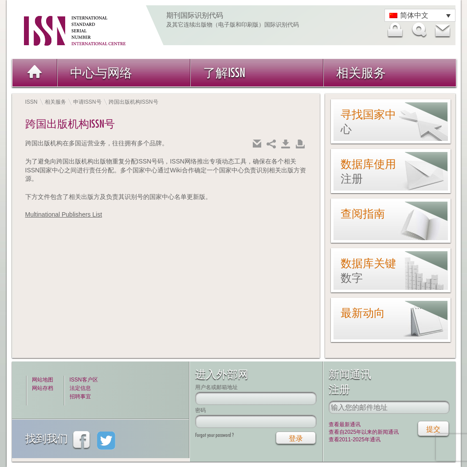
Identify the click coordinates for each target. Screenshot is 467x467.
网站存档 (42, 388)
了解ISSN (224, 72)
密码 (200, 410)
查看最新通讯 (345, 424)
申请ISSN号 (87, 102)
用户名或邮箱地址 (216, 387)
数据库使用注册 (368, 171)
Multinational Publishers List (63, 214)
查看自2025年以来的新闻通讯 (364, 432)
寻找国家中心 (368, 121)
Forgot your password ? (214, 435)
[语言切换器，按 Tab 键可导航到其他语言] (420, 15)
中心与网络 (101, 72)
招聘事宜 (80, 396)
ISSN (31, 102)
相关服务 (361, 72)
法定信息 (80, 388)
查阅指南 (363, 213)
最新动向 (363, 313)
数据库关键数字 (368, 270)
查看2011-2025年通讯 (355, 439)
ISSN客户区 (84, 380)
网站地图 (42, 380)
